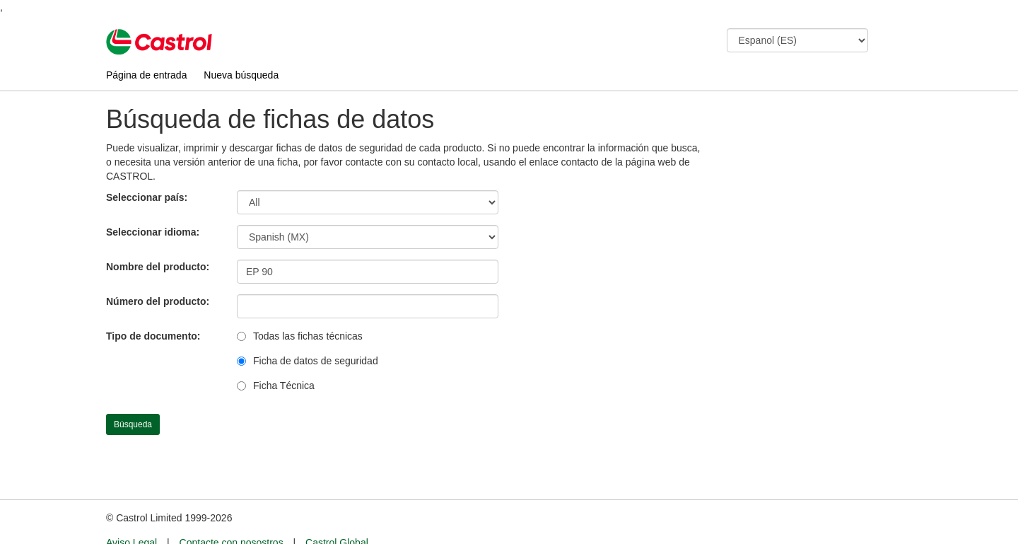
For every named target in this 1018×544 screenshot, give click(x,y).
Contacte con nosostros (231, 516)
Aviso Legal (131, 516)
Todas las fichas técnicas (308, 336)
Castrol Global (336, 516)
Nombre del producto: (157, 266)
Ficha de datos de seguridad (315, 360)
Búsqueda (133, 424)
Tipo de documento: (153, 336)
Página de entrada (146, 75)
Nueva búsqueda (241, 75)
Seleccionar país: (146, 197)
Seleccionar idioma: (152, 232)
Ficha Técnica (284, 385)
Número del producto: (157, 301)
